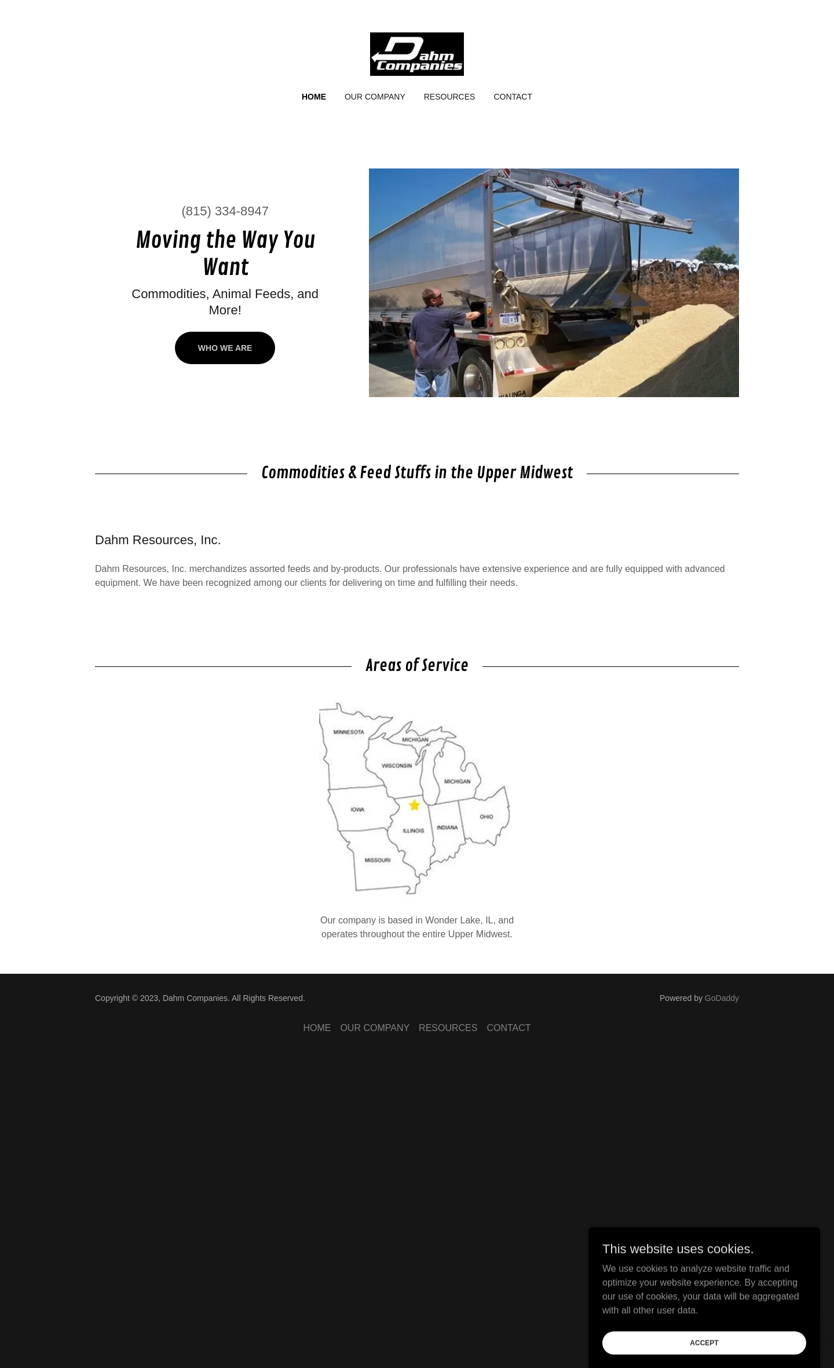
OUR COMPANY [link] (375, 96)
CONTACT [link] (512, 96)
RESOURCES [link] (449, 96)
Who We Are (225, 348)
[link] (417, 53)
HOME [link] (314, 96)
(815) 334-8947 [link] (224, 211)
